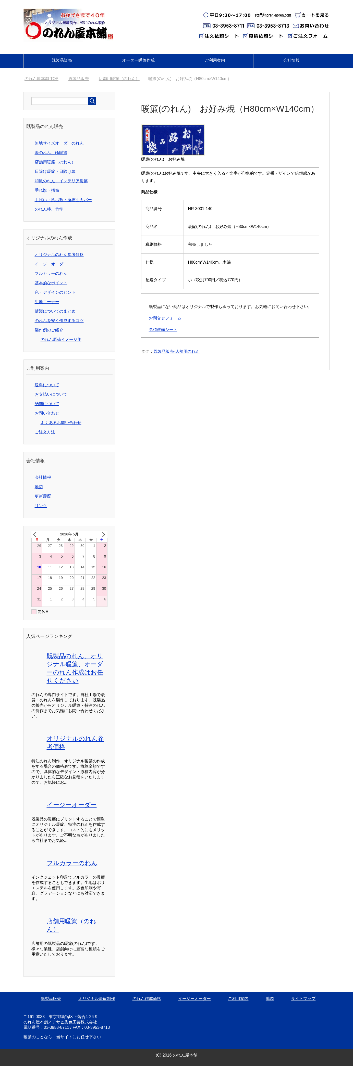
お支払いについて (51, 394)
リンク (41, 506)
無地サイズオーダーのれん (59, 143)
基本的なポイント (51, 283)
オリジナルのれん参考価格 (59, 254)
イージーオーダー (51, 264)
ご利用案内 (215, 60)
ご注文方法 (45, 432)
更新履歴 (43, 496)
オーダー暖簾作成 (138, 60)
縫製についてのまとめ (55, 311)
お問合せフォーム (165, 318)
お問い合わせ (47, 413)
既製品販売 (62, 60)
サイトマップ (303, 998)
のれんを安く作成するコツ (59, 320)
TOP (41, 78)
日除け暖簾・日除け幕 (55, 171)
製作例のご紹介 (49, 330)
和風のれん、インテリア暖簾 (61, 181)
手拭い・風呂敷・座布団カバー (63, 200)
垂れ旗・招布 (47, 190)
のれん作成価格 (146, 998)
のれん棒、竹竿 (49, 209)
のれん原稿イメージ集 (61, 339)
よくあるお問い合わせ (61, 422)
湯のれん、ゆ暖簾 (51, 152)
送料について (47, 385)
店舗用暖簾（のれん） (55, 162)
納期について (47, 404)
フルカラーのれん (51, 273)
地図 (39, 487)
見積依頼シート (163, 329)
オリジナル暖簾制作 (96, 998)
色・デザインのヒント (55, 292)
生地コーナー (47, 302)
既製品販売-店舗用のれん (176, 351)
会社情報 (291, 60)
